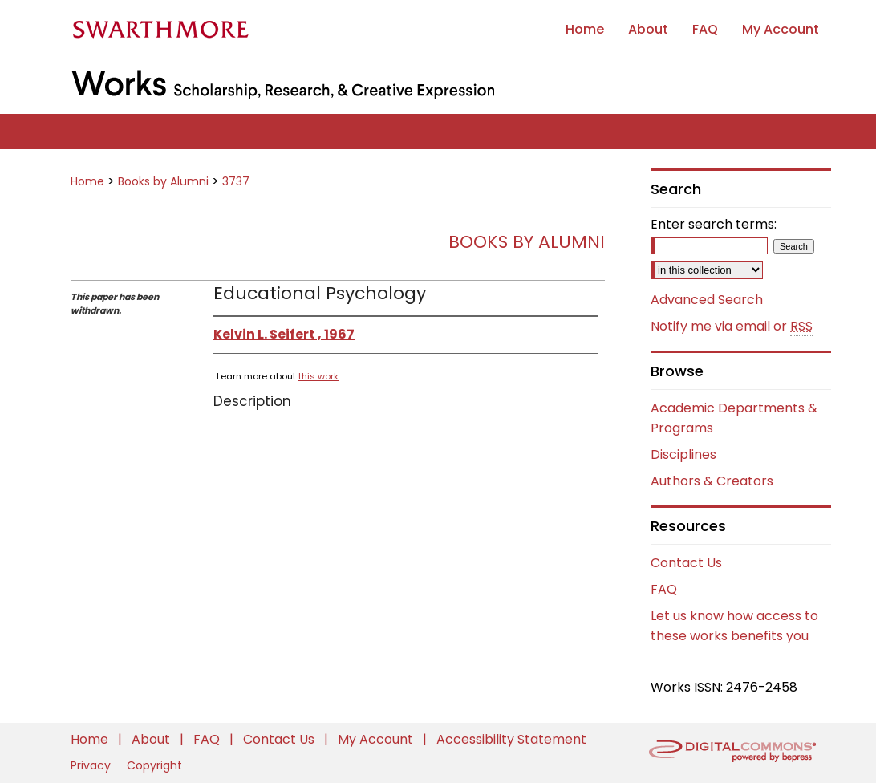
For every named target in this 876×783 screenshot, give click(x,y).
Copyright (154, 765)
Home (87, 181)
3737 (235, 181)
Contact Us (686, 563)
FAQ (664, 589)
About (152, 739)
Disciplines (683, 454)
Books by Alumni (163, 181)
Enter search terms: (714, 224)
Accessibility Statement (511, 739)
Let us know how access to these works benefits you (734, 626)
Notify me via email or (732, 326)
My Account (377, 739)
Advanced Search (707, 299)
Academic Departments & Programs (734, 418)
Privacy (92, 765)
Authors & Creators (712, 481)
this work (318, 376)
